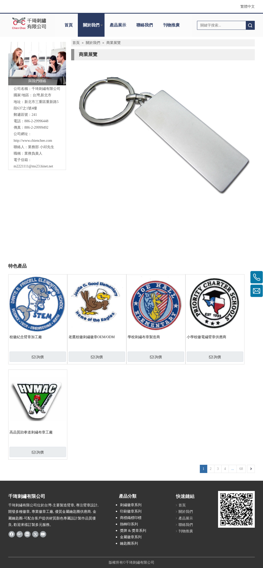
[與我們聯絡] (37, 63)
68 (241, 469)
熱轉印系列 (129, 524)
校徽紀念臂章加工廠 (26, 337)
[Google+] (19, 534)
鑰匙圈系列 (129, 543)
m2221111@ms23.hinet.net (33, 166)
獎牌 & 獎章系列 (133, 531)
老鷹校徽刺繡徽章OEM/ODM (92, 337)
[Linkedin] (27, 534)
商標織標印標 (131, 518)
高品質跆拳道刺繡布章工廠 (31, 432)
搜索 (250, 25)
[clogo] (29, 23)
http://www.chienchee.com (33, 141)
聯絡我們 (144, 25)
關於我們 (91, 25)
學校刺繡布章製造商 (144, 337)
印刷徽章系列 (131, 511)
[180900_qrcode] (236, 509)
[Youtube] (43, 534)
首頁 (68, 25)
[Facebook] (11, 534)
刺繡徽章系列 (131, 505)
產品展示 (118, 25)
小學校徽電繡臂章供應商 (206, 337)
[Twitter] (35, 534)
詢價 (38, 357)
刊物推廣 (171, 25)
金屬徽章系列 (131, 537)
